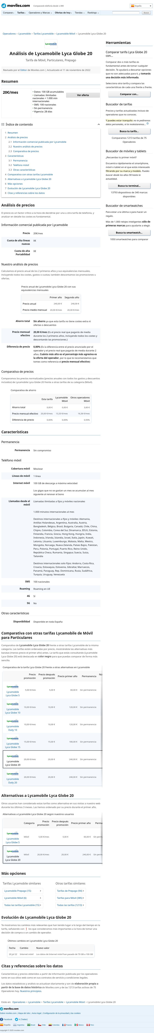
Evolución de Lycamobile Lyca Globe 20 (29, 188)
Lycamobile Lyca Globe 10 (12, 707)
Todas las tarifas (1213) (69, 905)
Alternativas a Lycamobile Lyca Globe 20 (29, 179)
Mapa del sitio (24, 1013)
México (79, 1025)
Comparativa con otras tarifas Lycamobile (30, 174)
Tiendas (79, 13)
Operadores (9, 33)
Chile (42, 1025)
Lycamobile (24, 33)
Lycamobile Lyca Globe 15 (12, 741)
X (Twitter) (21, 1019)
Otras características (24, 169)
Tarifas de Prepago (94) (69, 890)
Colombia (53, 1025)
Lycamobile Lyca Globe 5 (13, 690)
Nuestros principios (30, 991)
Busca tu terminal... (129, 185)
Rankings (93, 13)
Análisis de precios (18, 137)
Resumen (13, 132)
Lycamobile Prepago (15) (17, 890)
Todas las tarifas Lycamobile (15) (21, 905)
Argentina (18, 1025)
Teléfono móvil (21, 165)
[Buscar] (125, 12)
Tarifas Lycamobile (43, 33)
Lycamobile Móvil (65, 33)
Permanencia (20, 160)
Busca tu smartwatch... (129, 232)
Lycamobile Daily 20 (12, 777)
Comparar (8, 13)
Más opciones (15, 183)
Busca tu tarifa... (129, 131)
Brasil (31, 1025)
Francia (67, 1025)
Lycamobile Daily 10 (12, 724)
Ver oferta (83, 95)
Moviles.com (15, 5)
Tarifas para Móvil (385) (69, 898)
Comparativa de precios (26, 151)
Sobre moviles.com (8, 1013)
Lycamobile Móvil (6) (15, 898)
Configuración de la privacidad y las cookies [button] (61, 1013)
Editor (23, 70)
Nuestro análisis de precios (27, 146)
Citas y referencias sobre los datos (26, 193)
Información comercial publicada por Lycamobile (39, 141)
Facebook (6, 1019)
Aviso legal (36, 1013)
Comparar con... (129, 94)
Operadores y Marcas (40, 13)
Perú (90, 1025)
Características (16, 155)
